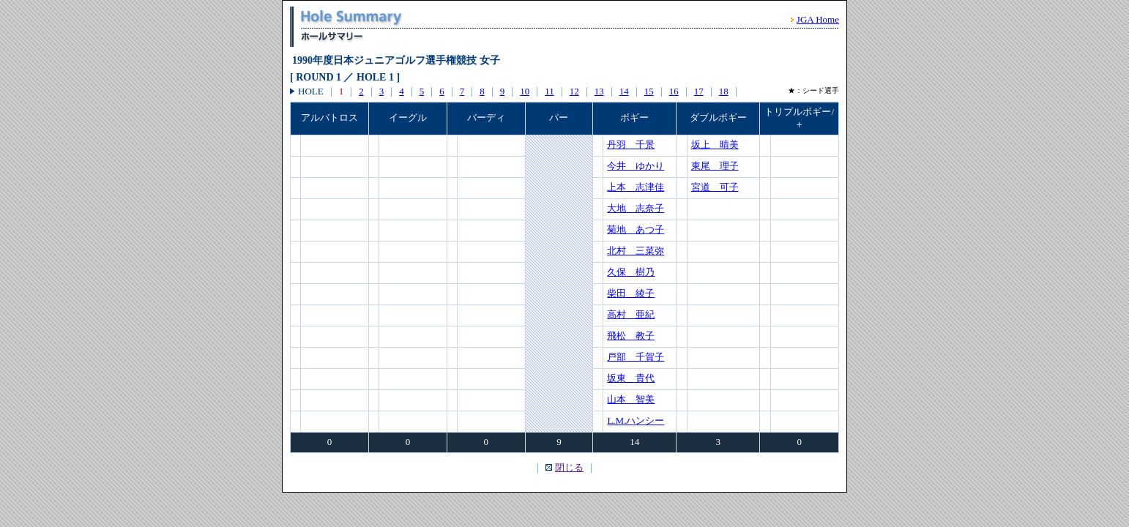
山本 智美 (631, 399)
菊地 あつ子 (635, 229)
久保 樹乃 (631, 271)
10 (524, 91)
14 (624, 91)
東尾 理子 (715, 165)
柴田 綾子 (631, 293)
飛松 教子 (631, 335)
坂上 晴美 (715, 144)
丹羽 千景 (631, 144)
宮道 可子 (715, 187)
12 (574, 91)
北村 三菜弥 (635, 250)
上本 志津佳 (635, 187)
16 (674, 91)
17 (699, 91)
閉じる (569, 467)
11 (549, 91)
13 (599, 91)
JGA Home (818, 19)
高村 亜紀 (631, 314)
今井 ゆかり (635, 165)
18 (724, 91)
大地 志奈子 (635, 208)
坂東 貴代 (631, 378)
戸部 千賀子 (635, 356)
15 (649, 91)
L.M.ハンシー (635, 420)
